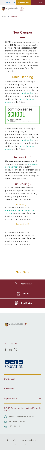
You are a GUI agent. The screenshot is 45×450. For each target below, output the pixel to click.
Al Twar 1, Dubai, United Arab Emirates (21, 416)
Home (4, 16)
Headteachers (27, 93)
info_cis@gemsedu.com (17, 421)
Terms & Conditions (28, 440)
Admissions (26, 284)
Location (26, 293)
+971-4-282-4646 (14, 426)
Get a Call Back (23, 3)
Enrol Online (26, 303)
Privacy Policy (11, 440)
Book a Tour (38, 3)
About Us (14, 16)
